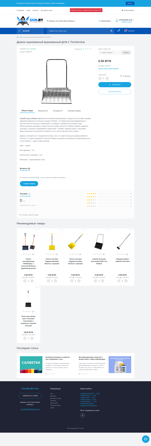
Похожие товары (74, 111)
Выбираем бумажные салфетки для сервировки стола (58, 358)
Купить (126, 52)
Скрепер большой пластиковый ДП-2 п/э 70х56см (99, 261)
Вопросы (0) (43, 111)
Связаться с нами (30, 396)
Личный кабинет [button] (128, 10)
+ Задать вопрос (29, 183)
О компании (20, 10)
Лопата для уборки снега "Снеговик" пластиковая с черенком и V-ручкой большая (28, 321)
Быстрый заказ (114, 91)
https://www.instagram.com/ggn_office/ (82, 415)
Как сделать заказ (46, 10)
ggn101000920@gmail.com (30, 409)
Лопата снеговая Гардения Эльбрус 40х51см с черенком (75, 261)
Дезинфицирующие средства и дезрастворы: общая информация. (92, 358)
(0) (81, 49)
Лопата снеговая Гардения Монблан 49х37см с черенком (52, 261)
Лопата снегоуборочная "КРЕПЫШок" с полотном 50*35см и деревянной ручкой (28, 263)
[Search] (111, 31)
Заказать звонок (127, 22)
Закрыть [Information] (130, 3)
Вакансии (53, 396)
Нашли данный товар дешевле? (108, 68)
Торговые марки (55, 405)
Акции (28, 10)
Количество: (102, 75)
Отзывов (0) (57, 111)
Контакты (36, 10)
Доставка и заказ (55, 398)
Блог (51, 393)
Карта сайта (54, 403)
